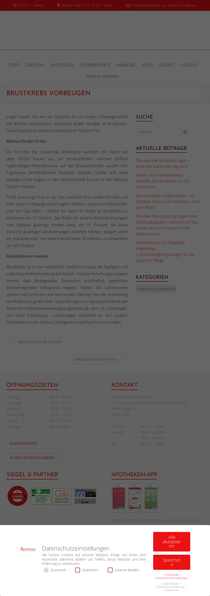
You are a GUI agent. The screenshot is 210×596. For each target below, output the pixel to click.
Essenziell (55, 571)
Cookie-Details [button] (170, 585)
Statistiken (86, 571)
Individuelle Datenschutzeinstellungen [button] (172, 578)
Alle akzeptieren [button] (172, 543)
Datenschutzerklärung (170, 588)
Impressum (172, 592)
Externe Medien (123, 571)
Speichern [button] (172, 564)
